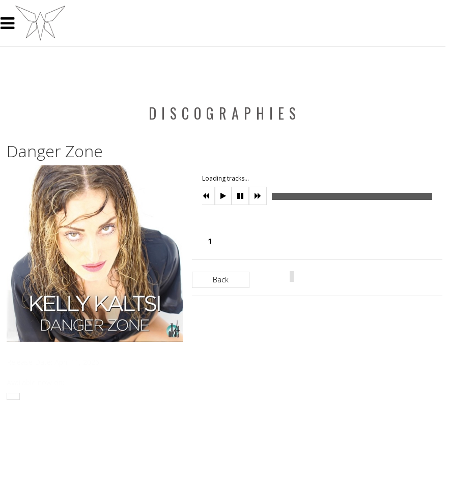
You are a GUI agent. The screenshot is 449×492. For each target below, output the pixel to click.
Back (221, 279)
